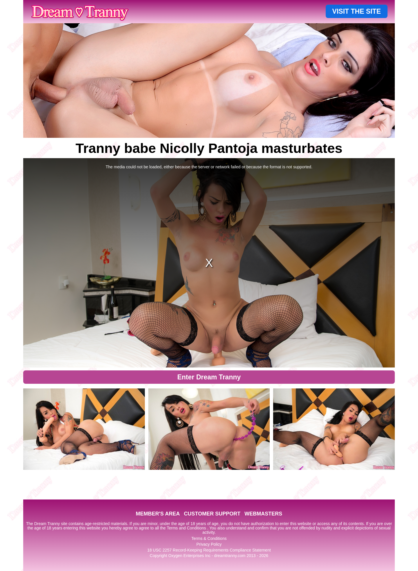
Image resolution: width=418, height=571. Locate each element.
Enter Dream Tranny (209, 377)
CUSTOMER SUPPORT (212, 513)
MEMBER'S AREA (158, 513)
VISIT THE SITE (356, 11)
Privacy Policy (208, 544)
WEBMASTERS (263, 513)
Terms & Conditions (208, 538)
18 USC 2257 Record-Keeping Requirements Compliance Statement (209, 550)
